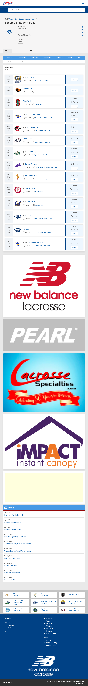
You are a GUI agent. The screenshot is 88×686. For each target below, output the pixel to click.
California (31, 202)
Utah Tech (27, 139)
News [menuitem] (48, 640)
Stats (32, 51)
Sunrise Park (38, 92)
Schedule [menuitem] (8, 618)
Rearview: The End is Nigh (13, 515)
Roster (16, 51)
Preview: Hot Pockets (12, 580)
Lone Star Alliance (74, 594)
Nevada (28, 215)
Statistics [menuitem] (49, 626)
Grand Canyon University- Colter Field (46, 167)
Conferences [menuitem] (9, 632)
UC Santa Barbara (33, 114)
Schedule (8, 51)
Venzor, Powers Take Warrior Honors (17, 551)
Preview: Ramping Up (12, 565)
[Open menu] (4, 9)
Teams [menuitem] (48, 621)
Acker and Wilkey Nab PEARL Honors (17, 544)
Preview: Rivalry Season (13, 522)
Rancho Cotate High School (43, 118)
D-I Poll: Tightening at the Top (15, 537)
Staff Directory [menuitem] (51, 643)
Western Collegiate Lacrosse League (21, 19)
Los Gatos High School (43, 245)
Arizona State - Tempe (41, 179)
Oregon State (28, 89)
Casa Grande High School (43, 130)
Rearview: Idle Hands (12, 573)
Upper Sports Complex (41, 155)
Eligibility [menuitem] (49, 624)
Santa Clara (30, 188)
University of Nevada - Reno (43, 218)
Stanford (27, 101)
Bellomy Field (39, 191)
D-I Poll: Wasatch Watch (13, 529)
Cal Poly (32, 151)
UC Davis (30, 78)
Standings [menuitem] (10, 625)
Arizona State (31, 176)
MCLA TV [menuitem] (49, 629)
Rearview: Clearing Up (12, 558)
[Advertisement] (44, 487)
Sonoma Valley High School (43, 81)
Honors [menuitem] (49, 631)
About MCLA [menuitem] (51, 645)
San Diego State (34, 127)
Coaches (24, 51)
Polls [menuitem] (9, 628)
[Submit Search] (10, 10)
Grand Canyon (31, 164)
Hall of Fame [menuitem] (51, 634)
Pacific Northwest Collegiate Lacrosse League (19, 602)
